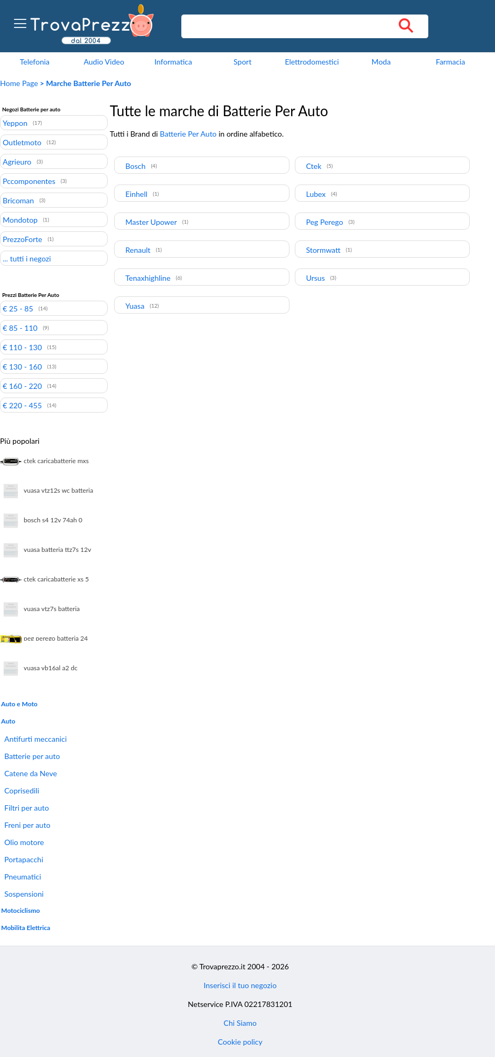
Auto (8, 721)
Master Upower (151, 221)
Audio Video (104, 61)
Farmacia (450, 61)
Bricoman (18, 200)
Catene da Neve (30, 773)
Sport (242, 61)
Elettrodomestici (311, 61)
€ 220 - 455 (22, 405)
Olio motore (24, 842)
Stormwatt (323, 249)
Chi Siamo (240, 1022)
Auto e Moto (19, 704)
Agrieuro (17, 161)
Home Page (19, 83)
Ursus (315, 277)
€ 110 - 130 (22, 347)
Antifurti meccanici (35, 738)
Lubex (316, 193)
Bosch (135, 166)
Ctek (314, 166)
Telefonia (34, 61)
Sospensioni (24, 893)
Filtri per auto (26, 807)
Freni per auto (27, 824)
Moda (381, 61)
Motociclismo (20, 910)
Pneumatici (22, 876)
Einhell (136, 193)
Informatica (173, 61)
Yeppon (15, 122)
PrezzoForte (22, 239)
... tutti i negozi (27, 258)
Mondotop (20, 219)
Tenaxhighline (148, 277)
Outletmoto (22, 142)
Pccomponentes (29, 180)
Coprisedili (21, 790)
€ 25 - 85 (18, 308)
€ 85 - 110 (20, 327)
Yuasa (134, 305)
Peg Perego (324, 221)
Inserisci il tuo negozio (240, 985)
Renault (138, 249)
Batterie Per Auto (188, 133)
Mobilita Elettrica (25, 928)
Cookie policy (240, 1041)
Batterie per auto (32, 756)
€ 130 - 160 (22, 366)
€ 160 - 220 (22, 385)
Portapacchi (23, 859)
